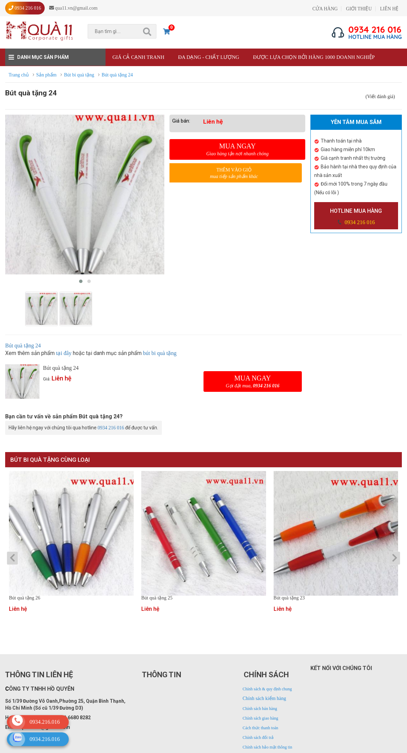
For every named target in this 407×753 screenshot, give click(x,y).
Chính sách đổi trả (258, 737)
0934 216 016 (359, 222)
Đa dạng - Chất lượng (208, 57)
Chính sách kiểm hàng (264, 698)
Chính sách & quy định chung (267, 689)
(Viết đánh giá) (380, 96)
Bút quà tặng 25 (157, 598)
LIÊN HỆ (389, 8)
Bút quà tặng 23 (289, 598)
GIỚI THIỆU (359, 8)
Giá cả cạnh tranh (138, 57)
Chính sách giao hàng (260, 718)
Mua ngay (237, 149)
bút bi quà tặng (159, 353)
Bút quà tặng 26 (24, 598)
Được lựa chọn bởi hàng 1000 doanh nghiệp (314, 57)
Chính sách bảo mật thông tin (267, 747)
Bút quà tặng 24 (23, 345)
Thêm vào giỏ (234, 173)
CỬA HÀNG (325, 8)
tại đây (64, 353)
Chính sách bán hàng (260, 708)
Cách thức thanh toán (260, 727)
